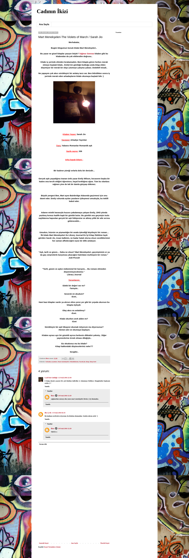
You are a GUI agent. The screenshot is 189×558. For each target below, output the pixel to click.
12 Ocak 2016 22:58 (64, 378)
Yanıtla (47, 386)
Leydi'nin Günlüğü (51, 378)
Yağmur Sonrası (86, 53)
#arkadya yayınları (51, 361)
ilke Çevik (48, 413)
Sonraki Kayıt (43, 543)
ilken (52, 396)
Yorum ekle (43, 444)
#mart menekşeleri (63, 361)
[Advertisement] (74, 522)
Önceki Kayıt (104, 543)
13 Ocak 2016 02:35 (58, 413)
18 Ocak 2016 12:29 (64, 396)
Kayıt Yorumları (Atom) (52, 547)
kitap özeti (93, 361)
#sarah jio (82, 361)
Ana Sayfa (44, 24)
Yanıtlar (49, 391)
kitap (87, 361)
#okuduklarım (74, 361)
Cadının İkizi (52, 11)
